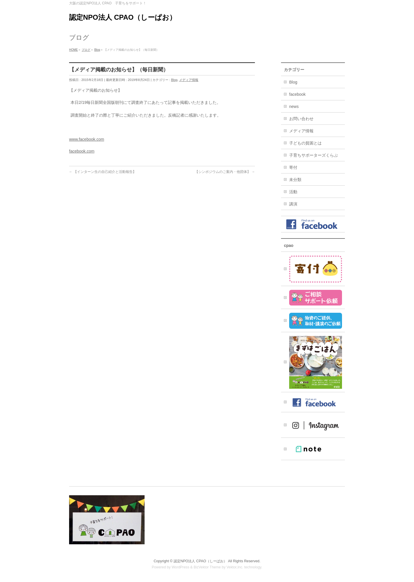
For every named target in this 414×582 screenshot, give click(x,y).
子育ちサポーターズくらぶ (313, 155)
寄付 (293, 167)
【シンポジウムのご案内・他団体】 (225, 172)
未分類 (295, 179)
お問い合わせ (301, 118)
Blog (174, 80)
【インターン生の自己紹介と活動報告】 (102, 172)
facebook (297, 94)
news (294, 106)
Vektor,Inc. (234, 567)
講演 (293, 204)
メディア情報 (188, 80)
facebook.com (81, 151)
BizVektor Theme (207, 567)
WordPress (180, 567)
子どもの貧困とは (305, 143)
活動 (293, 191)
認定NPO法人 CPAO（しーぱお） (122, 17)
